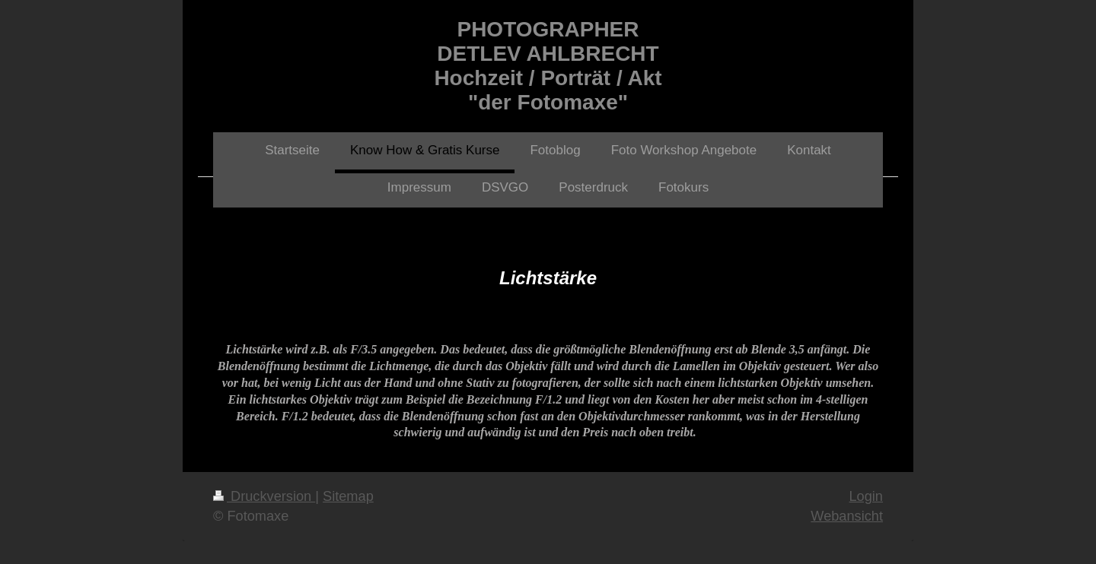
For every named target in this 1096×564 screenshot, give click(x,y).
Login (866, 496)
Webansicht (847, 516)
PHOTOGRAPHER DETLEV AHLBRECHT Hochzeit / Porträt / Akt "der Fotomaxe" (547, 65)
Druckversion (264, 496)
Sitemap (348, 496)
